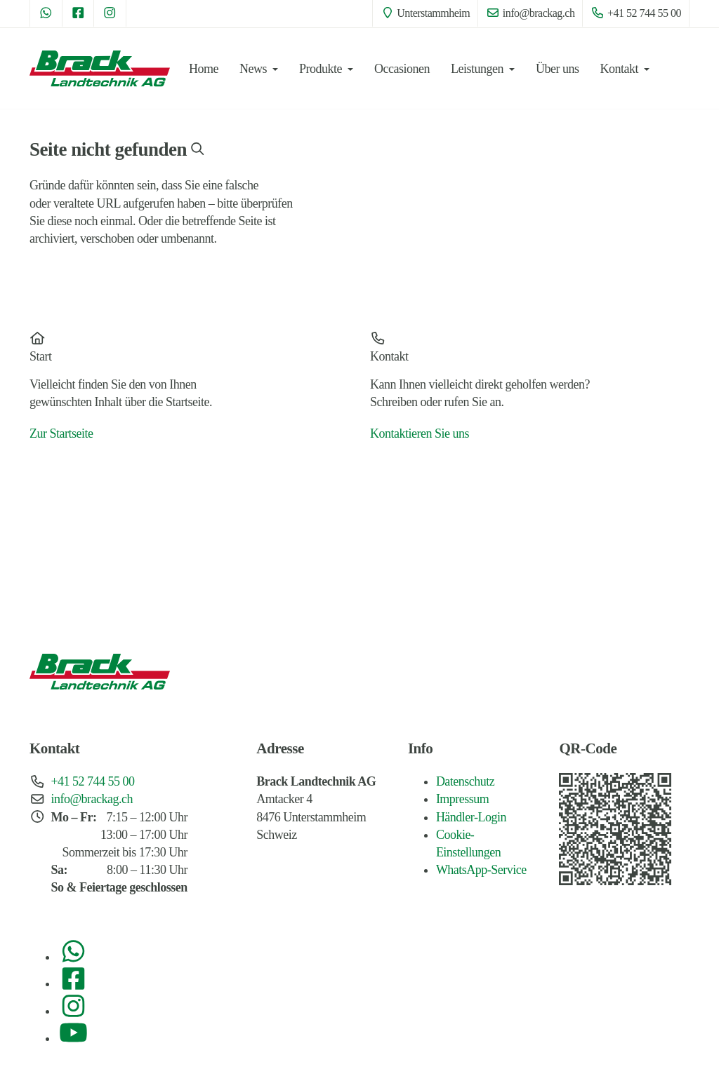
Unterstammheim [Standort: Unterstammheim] (425, 13)
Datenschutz (465, 781)
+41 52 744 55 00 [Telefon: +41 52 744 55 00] (636, 13)
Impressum (462, 799)
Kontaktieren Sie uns (419, 433)
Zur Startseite (61, 433)
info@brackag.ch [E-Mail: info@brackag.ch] (530, 13)
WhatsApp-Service (481, 870)
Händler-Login (471, 817)
